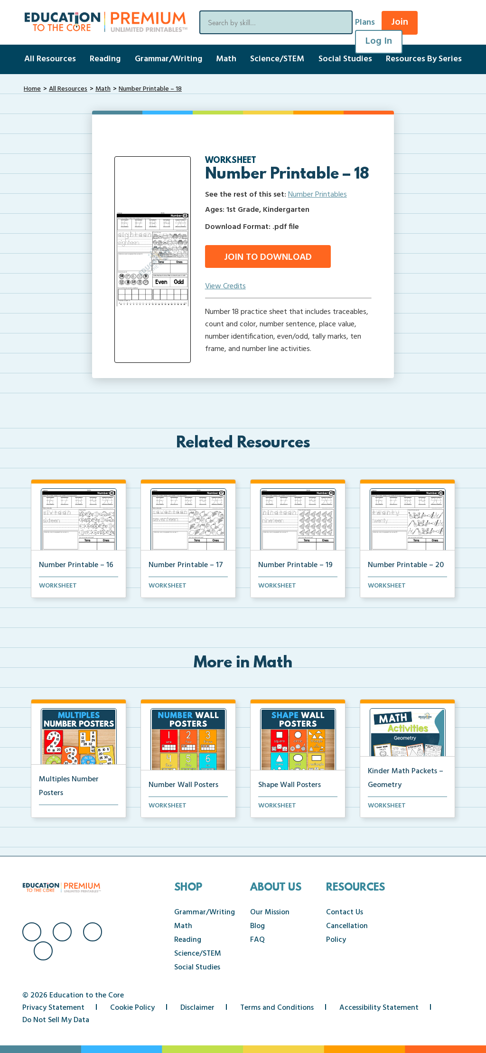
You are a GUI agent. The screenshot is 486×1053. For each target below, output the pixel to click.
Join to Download (268, 257)
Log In (378, 41)
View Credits (225, 286)
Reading (105, 59)
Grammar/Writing (168, 59)
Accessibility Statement (379, 1008)
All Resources (50, 59)
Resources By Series (424, 59)
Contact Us (344, 912)
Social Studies (345, 59)
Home (32, 89)
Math (226, 59)
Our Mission (270, 912)
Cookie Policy (132, 1008)
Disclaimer (197, 1008)
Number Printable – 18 (150, 89)
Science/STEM (277, 59)
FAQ (257, 940)
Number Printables (317, 195)
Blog (257, 926)
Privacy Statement (53, 1008)
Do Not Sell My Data (55, 1020)
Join (399, 22)
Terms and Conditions (277, 1008)
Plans (365, 22)
